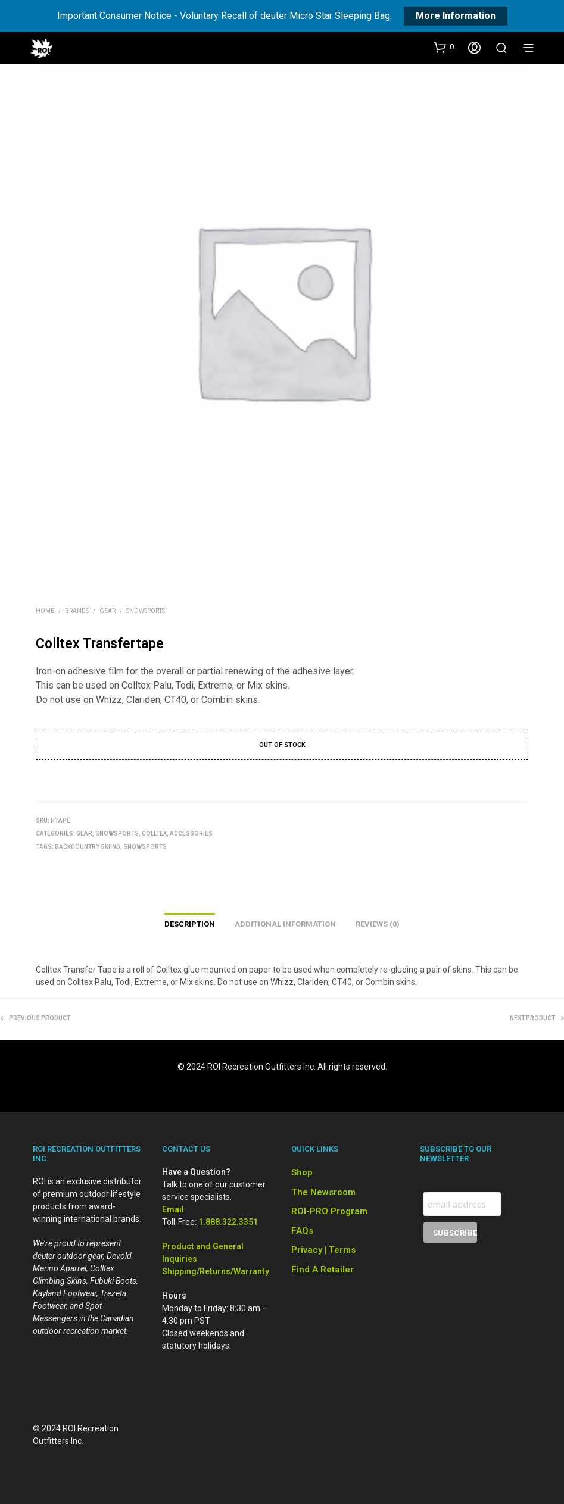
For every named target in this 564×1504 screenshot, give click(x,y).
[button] (444, 47)
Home (45, 611)
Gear (107, 611)
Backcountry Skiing (87, 846)
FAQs (302, 1230)
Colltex (154, 833)
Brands (77, 611)
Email (173, 1209)
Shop (302, 1172)
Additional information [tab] (285, 924)
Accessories (191, 833)
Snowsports (145, 611)
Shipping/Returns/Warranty (215, 1271)
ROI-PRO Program (329, 1211)
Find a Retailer (322, 1269)
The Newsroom (323, 1192)
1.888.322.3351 (228, 1222)
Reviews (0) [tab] (378, 924)
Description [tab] (189, 924)
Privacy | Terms (323, 1250)
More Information (456, 15)
